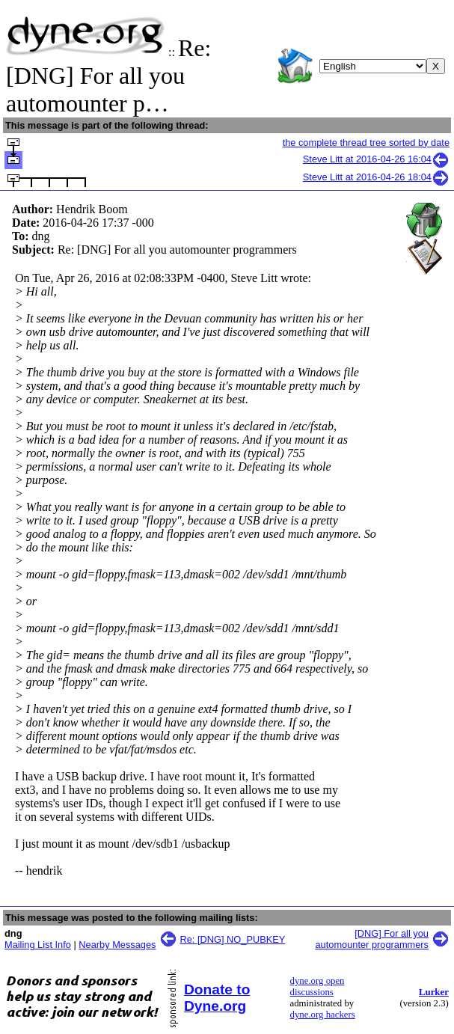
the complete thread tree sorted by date (366, 142)
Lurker (434, 992)
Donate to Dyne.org (217, 998)
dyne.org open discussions (317, 986)
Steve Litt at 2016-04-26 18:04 (376, 177)
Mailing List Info (37, 944)
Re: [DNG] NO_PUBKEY (233, 939)
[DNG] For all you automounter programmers (372, 939)
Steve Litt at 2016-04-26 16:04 (376, 159)
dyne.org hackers (322, 1014)
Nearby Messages (117, 944)
